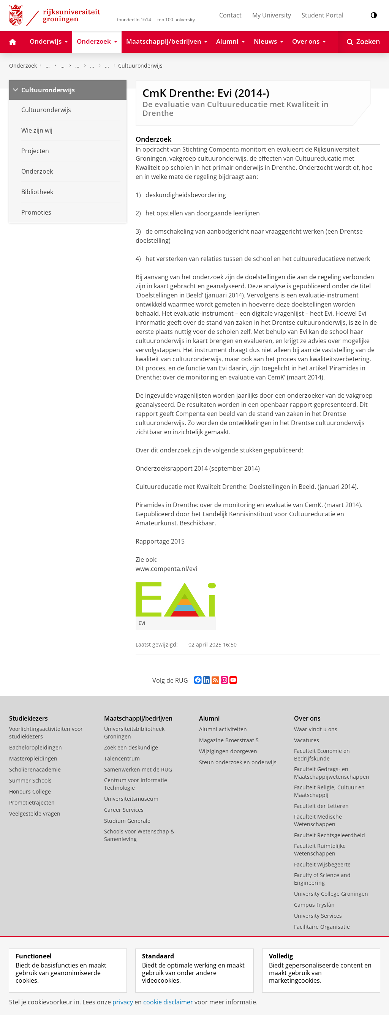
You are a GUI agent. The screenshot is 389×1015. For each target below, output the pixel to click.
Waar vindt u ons (315, 729)
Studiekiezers (28, 718)
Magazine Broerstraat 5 (229, 740)
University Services (318, 915)
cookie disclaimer (168, 1002)
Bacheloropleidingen (35, 747)
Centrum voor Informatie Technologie (135, 783)
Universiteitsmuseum (131, 798)
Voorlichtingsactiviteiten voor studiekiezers (46, 732)
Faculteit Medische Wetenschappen (318, 820)
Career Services (124, 809)
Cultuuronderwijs (140, 65)
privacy (122, 1002)
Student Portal (322, 15)
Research (62, 66)
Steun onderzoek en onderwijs (238, 762)
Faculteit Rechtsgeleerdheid (329, 835)
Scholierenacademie (35, 769)
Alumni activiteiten (223, 729)
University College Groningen (331, 893)
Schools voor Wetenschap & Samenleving (139, 835)
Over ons (307, 718)
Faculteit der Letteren (321, 805)
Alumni (209, 718)
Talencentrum (122, 758)
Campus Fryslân (314, 904)
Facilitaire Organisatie (322, 926)
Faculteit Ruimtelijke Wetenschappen (320, 849)
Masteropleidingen (33, 758)
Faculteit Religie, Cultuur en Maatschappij (329, 791)
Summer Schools (30, 780)
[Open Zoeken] (363, 42)
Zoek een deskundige (131, 747)
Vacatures (306, 740)
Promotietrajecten (32, 802)
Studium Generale (127, 820)
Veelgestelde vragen (34, 813)
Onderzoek (23, 65)
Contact (230, 15)
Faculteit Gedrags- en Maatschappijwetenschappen (331, 772)
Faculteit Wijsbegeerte (322, 864)
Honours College (30, 791)
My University (271, 15)
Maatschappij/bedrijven (138, 718)
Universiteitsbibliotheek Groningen (134, 732)
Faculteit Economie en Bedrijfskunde (322, 754)
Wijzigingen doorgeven (228, 751)
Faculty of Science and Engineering (322, 878)
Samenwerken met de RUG (138, 769)
